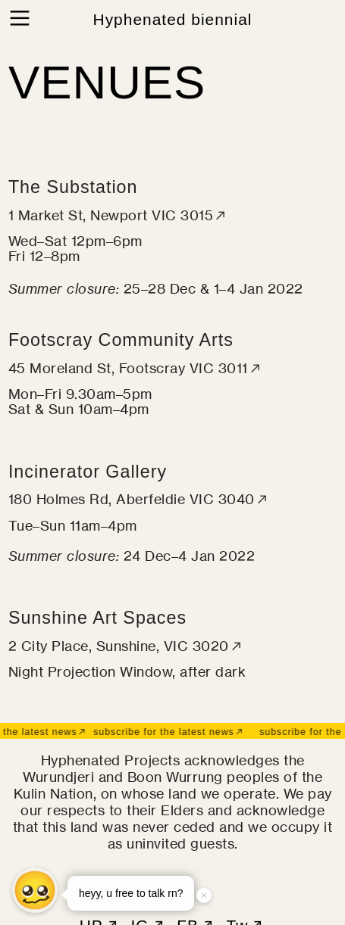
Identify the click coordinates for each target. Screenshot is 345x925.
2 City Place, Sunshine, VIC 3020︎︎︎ (126, 645)
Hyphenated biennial (172, 19)
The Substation (73, 187)
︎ (20, 19)
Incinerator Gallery (87, 471)
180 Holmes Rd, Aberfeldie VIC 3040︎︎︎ (139, 499)
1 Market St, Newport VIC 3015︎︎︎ (118, 215)
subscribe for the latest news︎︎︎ (167, 732)
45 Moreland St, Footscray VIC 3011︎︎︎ (135, 368)
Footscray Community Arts (121, 340)
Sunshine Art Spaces (97, 618)
